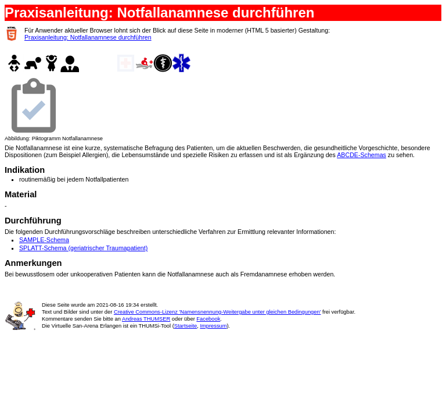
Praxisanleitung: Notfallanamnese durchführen (88, 37)
